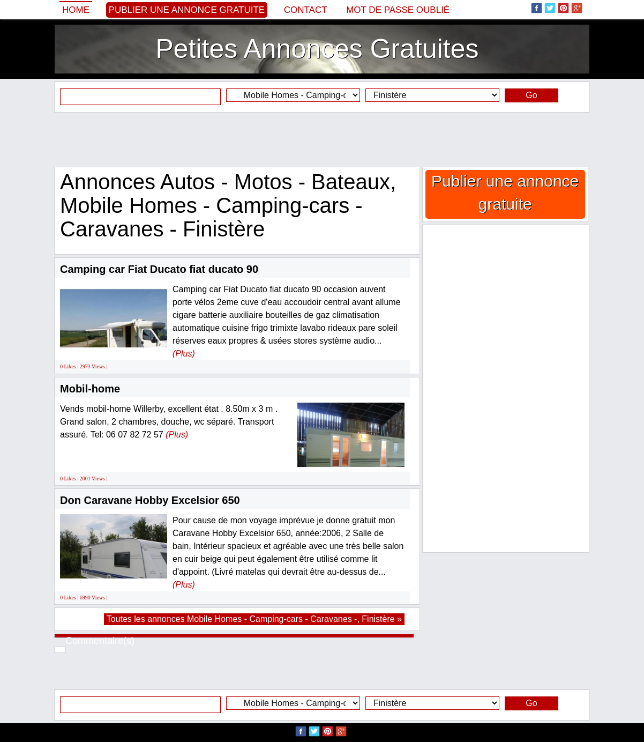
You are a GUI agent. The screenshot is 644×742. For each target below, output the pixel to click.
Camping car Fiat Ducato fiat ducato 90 (159, 269)
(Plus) (184, 353)
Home (75, 10)
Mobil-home (90, 389)
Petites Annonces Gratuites (316, 49)
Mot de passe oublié (398, 10)
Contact (305, 10)
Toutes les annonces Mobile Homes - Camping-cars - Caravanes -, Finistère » (254, 619)
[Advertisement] (322, 139)
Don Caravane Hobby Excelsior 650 (150, 500)
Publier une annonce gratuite (187, 10)
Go (531, 95)
